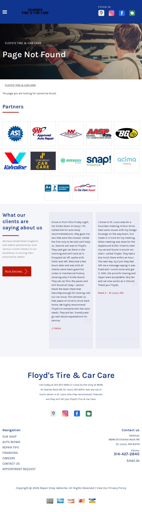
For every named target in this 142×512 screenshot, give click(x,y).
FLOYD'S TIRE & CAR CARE (23, 43)
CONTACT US (11, 463)
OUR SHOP (9, 436)
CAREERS (8, 458)
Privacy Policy (117, 488)
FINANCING (10, 453)
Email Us (133, 460)
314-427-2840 (62, 384)
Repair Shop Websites (54, 488)
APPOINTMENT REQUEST (19, 469)
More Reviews (16, 271)
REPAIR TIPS (10, 447)
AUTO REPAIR (11, 442)
